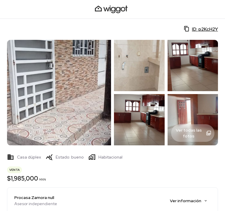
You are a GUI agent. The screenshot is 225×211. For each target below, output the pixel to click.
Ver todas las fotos (194, 133)
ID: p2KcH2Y (201, 29)
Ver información (189, 200)
